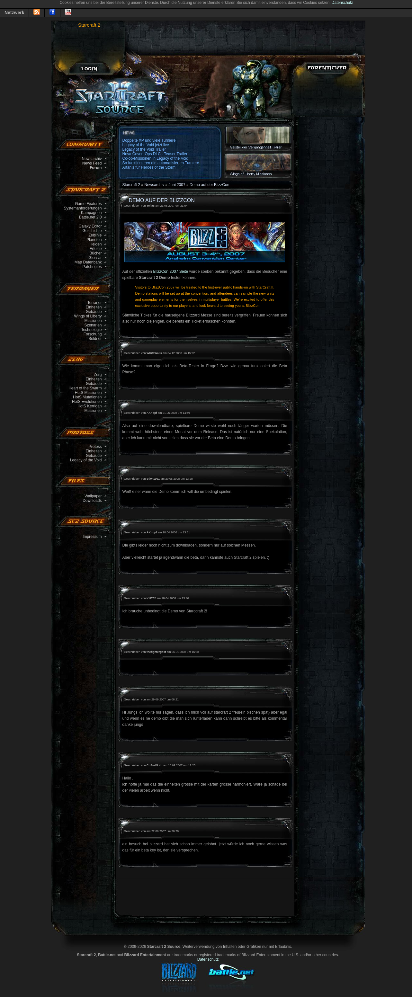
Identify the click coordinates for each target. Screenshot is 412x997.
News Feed (92, 163)
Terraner (94, 302)
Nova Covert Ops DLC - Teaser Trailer (155, 154)
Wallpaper (93, 496)
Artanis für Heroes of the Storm (148, 167)
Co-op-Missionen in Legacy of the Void (155, 158)
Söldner (95, 338)
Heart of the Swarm (85, 388)
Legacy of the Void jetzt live (145, 145)
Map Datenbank (88, 262)
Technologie (91, 329)
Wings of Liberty (88, 316)
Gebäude (94, 311)
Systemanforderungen (83, 208)
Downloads (92, 500)
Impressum (92, 536)
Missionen (93, 320)
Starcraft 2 (89, 25)
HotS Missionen (88, 392)
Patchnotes (92, 266)
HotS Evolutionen (87, 401)
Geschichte (92, 230)
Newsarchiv (92, 158)
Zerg (98, 374)
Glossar (95, 257)
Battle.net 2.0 (90, 217)
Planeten (94, 239)
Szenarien (93, 325)
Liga (98, 221)
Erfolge (95, 248)
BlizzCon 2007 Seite (170, 271)
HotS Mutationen (87, 397)
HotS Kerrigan (89, 406)
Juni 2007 (177, 184)
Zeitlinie (95, 235)
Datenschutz (342, 2)
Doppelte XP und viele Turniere (149, 140)
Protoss (95, 446)
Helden (95, 244)
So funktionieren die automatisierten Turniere (160, 163)
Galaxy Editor (90, 226)
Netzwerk (14, 12)
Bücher (95, 253)
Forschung (93, 334)
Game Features (88, 203)
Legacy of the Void (86, 460)
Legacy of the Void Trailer (144, 149)
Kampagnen (91, 212)
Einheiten (93, 307)
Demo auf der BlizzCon (209, 184)
